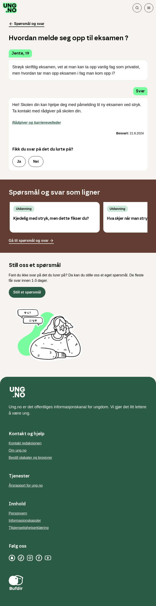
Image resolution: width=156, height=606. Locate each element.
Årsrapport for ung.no (26, 485)
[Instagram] (30, 558)
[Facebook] (39, 558)
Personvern (18, 513)
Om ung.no (18, 450)
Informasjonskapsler (25, 520)
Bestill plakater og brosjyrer (30, 457)
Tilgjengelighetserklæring (29, 528)
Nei (36, 161)
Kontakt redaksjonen (25, 443)
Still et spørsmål (27, 292)
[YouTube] (48, 558)
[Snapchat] (12, 558)
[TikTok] (21, 558)
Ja (19, 161)
